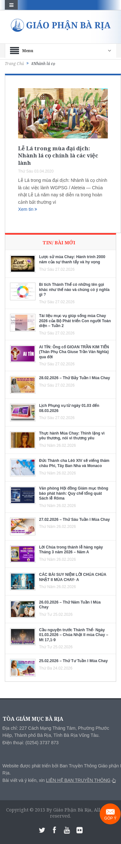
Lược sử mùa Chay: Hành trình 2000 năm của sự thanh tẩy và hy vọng (72, 259)
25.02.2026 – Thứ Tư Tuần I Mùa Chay (73, 661)
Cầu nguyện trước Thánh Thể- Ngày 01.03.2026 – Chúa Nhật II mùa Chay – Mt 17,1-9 (73, 635)
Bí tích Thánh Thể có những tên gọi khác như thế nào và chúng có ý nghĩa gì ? (74, 289)
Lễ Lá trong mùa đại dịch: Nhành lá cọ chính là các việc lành (58, 155)
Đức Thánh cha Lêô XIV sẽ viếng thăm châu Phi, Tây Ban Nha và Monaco (74, 463)
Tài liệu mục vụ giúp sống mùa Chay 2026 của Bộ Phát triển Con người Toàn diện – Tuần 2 (75, 321)
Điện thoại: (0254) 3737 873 (31, 742)
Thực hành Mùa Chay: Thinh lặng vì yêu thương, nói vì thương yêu (72, 436)
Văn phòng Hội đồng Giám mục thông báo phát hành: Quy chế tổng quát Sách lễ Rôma (73, 493)
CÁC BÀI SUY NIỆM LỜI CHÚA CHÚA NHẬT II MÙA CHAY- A (72, 577)
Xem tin (27, 209)
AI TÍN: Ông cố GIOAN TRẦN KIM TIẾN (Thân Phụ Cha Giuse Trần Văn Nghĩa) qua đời (74, 352)
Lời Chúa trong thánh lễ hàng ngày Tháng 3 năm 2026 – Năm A (71, 550)
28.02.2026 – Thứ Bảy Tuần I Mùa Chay (74, 378)
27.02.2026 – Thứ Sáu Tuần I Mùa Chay (74, 519)
